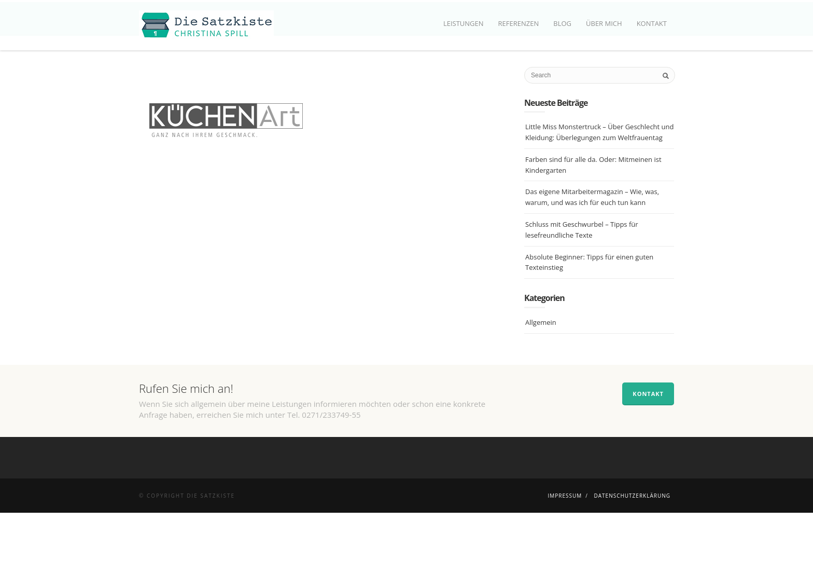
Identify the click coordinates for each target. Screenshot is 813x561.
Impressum (565, 544)
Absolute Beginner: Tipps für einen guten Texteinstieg (589, 310)
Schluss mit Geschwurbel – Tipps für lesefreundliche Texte (581, 278)
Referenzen (518, 23)
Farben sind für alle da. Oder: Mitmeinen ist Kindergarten (593, 213)
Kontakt (652, 23)
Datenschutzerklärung (632, 544)
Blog (562, 23)
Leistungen (463, 23)
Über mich (604, 23)
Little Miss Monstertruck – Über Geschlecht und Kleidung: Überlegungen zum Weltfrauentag (599, 181)
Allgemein (540, 370)
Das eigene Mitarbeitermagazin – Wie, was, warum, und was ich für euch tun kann (592, 246)
